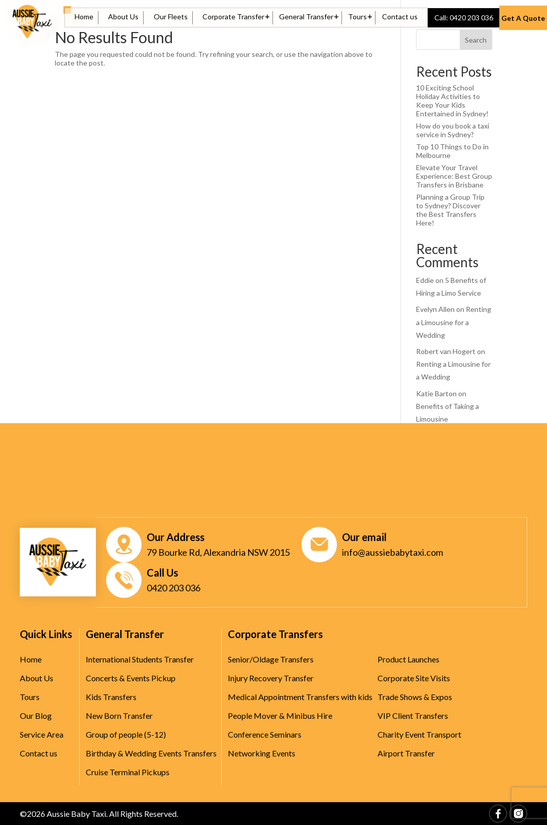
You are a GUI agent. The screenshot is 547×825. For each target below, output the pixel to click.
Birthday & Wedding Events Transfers (151, 753)
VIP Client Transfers (413, 715)
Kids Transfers (111, 697)
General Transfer (306, 17)
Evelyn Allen (435, 309)
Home (84, 17)
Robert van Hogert (445, 351)
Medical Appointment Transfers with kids (300, 697)
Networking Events (261, 753)
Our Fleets (171, 17)
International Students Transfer (140, 659)
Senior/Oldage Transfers (271, 659)
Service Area (41, 734)
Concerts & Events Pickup (131, 678)
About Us (123, 17)
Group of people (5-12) (126, 734)
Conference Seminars (264, 734)
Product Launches (408, 659)
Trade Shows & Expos (415, 697)
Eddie (425, 280)
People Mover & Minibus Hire (280, 715)
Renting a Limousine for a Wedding (453, 322)
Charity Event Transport (419, 734)
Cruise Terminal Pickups (127, 772)
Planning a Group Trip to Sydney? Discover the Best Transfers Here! (450, 210)
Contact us (400, 17)
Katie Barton (436, 393)
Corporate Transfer (233, 17)
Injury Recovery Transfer (271, 678)
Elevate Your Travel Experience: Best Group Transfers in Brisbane (454, 176)
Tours (357, 17)
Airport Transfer (406, 753)
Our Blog (36, 715)
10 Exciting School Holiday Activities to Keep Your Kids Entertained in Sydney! (452, 100)
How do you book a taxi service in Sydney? (452, 130)
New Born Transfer (119, 715)
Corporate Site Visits (414, 678)
